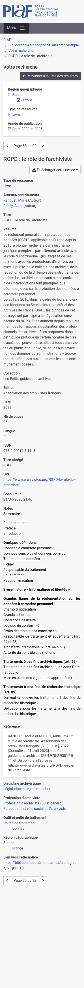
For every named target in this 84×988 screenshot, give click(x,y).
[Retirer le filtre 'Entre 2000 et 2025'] (27, 129)
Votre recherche (21, 50)
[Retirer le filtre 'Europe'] (18, 95)
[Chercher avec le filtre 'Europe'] (9, 843)
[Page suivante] (43, 146)
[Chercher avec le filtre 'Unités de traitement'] (19, 823)
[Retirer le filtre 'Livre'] (16, 114)
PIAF (7, 40)
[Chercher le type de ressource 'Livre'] (7, 186)
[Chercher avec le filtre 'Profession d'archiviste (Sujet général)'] (33, 803)
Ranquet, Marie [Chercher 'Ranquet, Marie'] (15, 200)
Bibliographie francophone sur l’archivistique (44, 45)
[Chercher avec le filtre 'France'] (17, 848)
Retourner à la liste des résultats (50, 76)
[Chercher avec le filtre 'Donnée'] (18, 828)
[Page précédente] (7, 146)
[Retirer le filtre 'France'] (26, 100)
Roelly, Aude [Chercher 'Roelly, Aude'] (13, 206)
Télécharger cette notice (53, 170)
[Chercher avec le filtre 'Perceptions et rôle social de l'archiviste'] (34, 808)
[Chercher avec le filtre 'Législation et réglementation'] (26, 789)
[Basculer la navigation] (16, 28)
